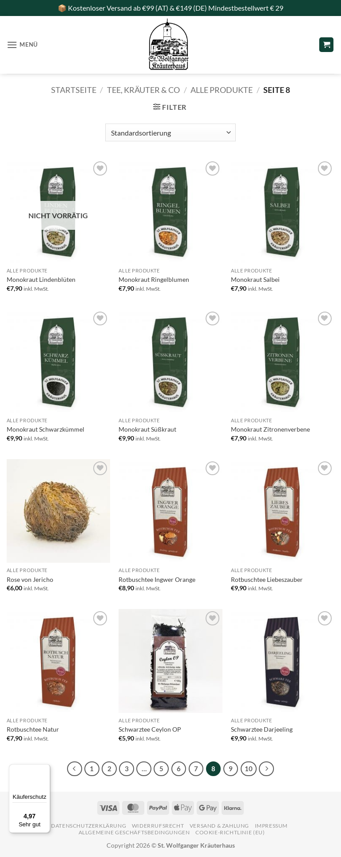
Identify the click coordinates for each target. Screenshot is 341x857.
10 (249, 769)
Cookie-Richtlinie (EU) (230, 832)
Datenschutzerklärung (88, 825)
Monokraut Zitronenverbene (270, 429)
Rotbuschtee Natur (33, 729)
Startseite (73, 90)
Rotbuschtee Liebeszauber (267, 579)
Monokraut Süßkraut (147, 429)
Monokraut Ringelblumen (154, 279)
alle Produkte (221, 90)
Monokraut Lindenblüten (41, 279)
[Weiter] (266, 769)
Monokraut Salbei (255, 279)
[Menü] (45, 769)
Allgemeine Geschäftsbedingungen (134, 832)
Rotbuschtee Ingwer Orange (157, 579)
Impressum (271, 825)
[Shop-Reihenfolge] (170, 132)
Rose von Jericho (30, 579)
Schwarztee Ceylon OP (150, 729)
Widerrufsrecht (158, 825)
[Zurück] (74, 769)
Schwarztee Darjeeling (262, 729)
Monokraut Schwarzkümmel (45, 429)
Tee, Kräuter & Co (143, 90)
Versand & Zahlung (219, 825)
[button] (22, 45)
